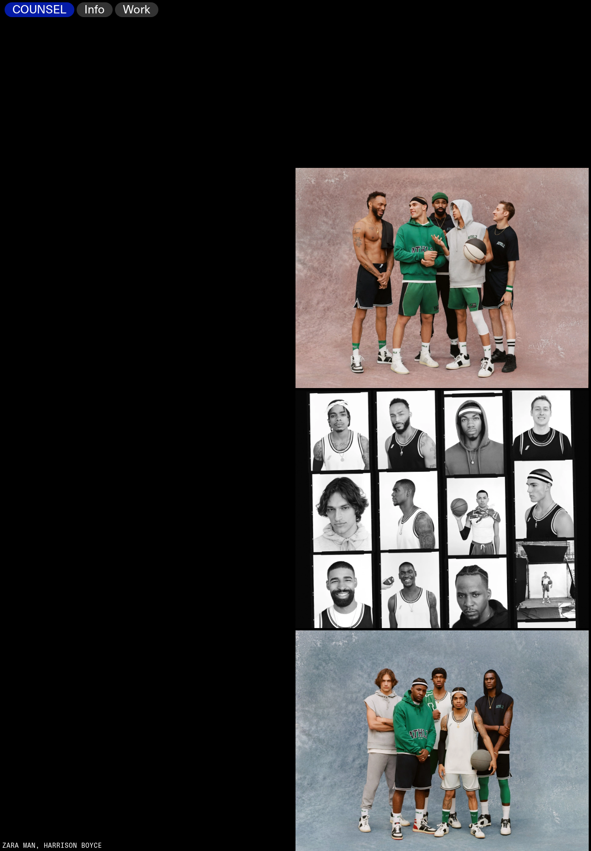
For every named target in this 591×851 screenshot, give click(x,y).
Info (94, 10)
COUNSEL (39, 10)
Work (136, 10)
